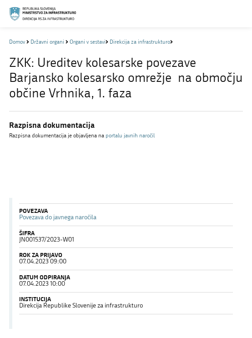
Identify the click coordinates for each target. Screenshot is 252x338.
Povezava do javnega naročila (57, 217)
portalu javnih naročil (130, 136)
